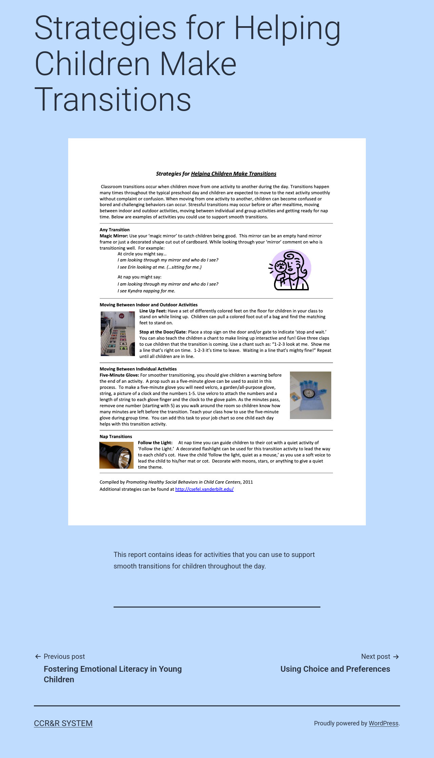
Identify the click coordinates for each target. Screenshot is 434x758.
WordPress (383, 723)
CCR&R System (63, 723)
